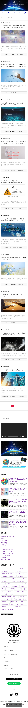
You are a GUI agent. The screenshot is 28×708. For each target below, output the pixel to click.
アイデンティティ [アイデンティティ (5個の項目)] (7, 573)
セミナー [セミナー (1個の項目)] (21, 578)
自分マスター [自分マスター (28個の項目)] (15, 604)
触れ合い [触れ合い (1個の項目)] (18, 606)
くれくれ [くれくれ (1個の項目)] (18, 571)
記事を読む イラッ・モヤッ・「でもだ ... (14, 208)
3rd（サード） (7, 551)
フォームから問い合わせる (14, 679)
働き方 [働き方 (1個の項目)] (4, 589)
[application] (14, 430)
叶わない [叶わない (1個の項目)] (22, 589)
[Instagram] (11, 694)
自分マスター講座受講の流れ (11, 654)
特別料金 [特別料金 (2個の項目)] (4, 601)
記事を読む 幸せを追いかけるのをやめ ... (14, 284)
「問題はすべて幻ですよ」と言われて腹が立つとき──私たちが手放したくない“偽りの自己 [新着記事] (18, 480)
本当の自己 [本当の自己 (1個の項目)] (5, 599)
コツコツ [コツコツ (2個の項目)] (20, 576)
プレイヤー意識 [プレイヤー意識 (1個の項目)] (21, 581)
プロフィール (7, 657)
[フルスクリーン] (25, 436)
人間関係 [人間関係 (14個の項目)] (14, 586)
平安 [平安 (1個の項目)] (24, 591)
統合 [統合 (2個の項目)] (22, 601)
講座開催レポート (7, 545)
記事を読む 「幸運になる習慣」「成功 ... (14, 54)
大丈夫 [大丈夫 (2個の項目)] (16, 591)
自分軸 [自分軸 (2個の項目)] (23, 604)
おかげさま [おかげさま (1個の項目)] (5, 571)
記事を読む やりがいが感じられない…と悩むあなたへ (14, 396)
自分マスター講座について (10, 650)
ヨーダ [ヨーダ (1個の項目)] (4, 583)
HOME (3, 18)
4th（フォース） (8, 553)
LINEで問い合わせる (14, 683)
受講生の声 (7, 665)
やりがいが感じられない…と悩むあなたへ (12, 370)
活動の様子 (4, 543)
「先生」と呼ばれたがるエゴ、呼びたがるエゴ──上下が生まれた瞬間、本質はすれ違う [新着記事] (18, 490)
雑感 (4, 557)
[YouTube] (17, 694)
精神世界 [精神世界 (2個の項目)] (14, 601)
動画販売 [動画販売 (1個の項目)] (13, 589)
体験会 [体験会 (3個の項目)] (23, 586)
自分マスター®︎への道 (7, 536)
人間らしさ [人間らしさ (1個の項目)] (5, 586)
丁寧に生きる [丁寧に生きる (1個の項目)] (12, 583)
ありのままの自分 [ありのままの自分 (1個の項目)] (18, 568)
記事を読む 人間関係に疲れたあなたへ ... (14, 322)
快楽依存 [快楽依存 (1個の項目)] (4, 594)
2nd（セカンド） (8, 549)
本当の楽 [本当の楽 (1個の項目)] (22, 596)
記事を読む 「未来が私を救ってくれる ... (14, 131)
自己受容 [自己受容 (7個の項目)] (4, 606)
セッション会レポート (8, 555)
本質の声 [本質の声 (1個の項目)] (14, 599)
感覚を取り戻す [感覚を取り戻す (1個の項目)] (6, 596)
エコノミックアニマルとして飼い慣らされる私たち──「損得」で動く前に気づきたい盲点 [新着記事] (18, 501)
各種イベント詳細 (8, 668)
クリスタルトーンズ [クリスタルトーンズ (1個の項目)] (7, 576)
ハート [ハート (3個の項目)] (12, 581)
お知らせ (4, 540)
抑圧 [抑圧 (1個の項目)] (15, 596)
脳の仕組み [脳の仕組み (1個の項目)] (5, 604)
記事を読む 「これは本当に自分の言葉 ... (14, 247)
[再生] (2, 436)
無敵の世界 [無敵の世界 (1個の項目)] (22, 599)
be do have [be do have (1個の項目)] (5, 568)
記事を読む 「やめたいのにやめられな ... (14, 359)
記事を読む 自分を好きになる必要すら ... (14, 170)
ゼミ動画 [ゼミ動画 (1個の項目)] (4, 581)
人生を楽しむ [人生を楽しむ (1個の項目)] (22, 583)
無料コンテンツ (5, 559)
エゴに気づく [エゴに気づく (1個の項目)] (20, 573)
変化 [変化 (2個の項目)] (10, 591)
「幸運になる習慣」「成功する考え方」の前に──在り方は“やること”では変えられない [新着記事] (17, 523)
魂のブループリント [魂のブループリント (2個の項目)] (7, 609)
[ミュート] (23, 436)
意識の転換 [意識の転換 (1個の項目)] (14, 594)
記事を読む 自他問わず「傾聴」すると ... (14, 92)
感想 (2, 538)
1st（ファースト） (8, 547)
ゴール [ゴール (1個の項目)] (4, 578)
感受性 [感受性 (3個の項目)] (22, 594)
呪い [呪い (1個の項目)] (3, 591)
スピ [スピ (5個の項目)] (12, 578)
